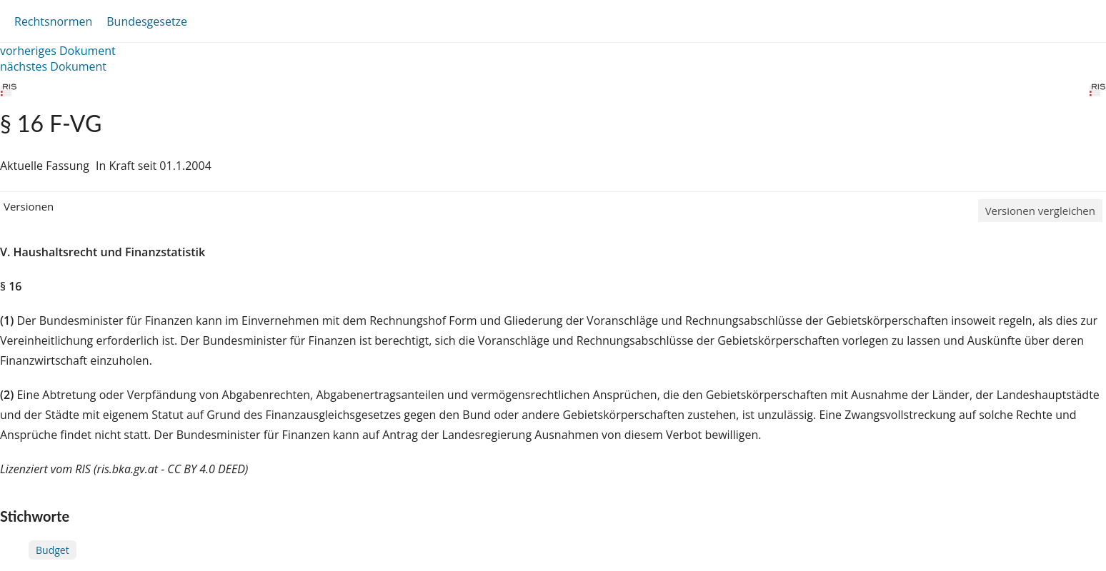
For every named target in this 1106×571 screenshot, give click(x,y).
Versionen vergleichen (1040, 210)
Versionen (29, 206)
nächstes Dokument (53, 66)
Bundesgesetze (146, 21)
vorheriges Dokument (58, 51)
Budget (52, 550)
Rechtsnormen (53, 21)
